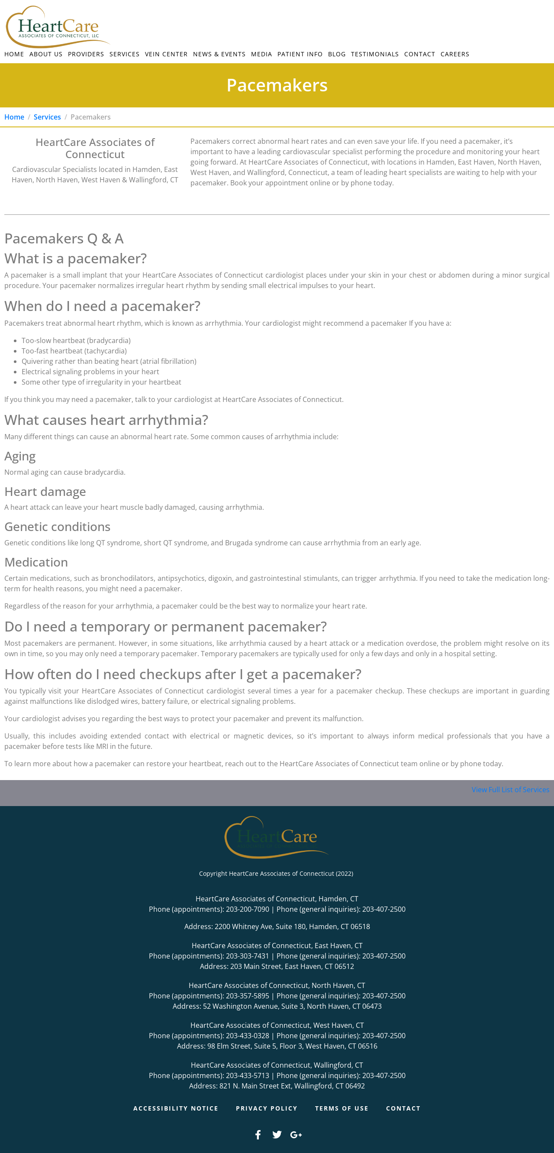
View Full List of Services (511, 789)
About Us (46, 54)
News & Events (219, 54)
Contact (419, 54)
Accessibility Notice (176, 1108)
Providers (86, 54)
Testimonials (375, 54)
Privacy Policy (267, 1108)
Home (14, 54)
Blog (337, 54)
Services (125, 54)
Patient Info (300, 54)
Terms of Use (342, 1108)
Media (261, 54)
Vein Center (166, 54)
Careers (455, 54)
